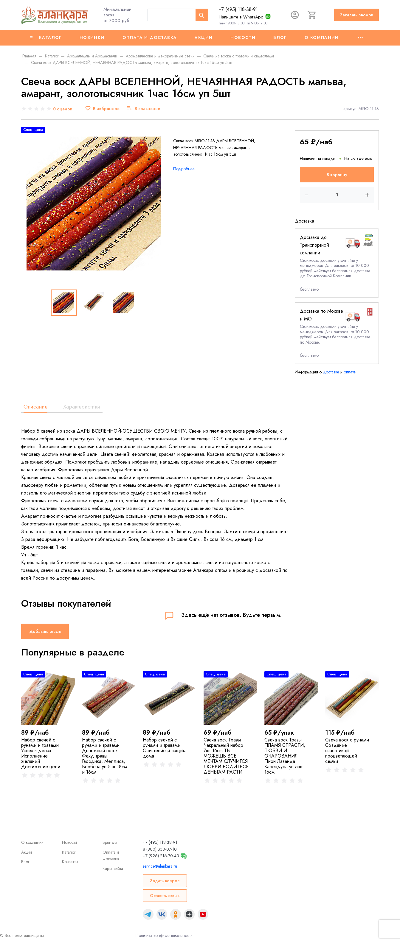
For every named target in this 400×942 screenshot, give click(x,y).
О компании (322, 37)
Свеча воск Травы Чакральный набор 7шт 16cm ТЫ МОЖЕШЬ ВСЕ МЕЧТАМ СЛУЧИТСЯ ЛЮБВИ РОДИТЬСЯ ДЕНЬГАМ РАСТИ (226, 755)
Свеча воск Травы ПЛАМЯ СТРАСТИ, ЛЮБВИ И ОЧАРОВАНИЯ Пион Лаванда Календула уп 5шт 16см (284, 755)
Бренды (110, 842)
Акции (204, 37)
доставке (331, 372)
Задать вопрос (164, 881)
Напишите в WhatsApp (241, 17)
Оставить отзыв (164, 896)
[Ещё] (360, 38)
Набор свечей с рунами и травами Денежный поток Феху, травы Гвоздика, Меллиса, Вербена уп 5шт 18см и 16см (104, 755)
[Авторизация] (295, 15)
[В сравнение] (143, 108)
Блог (280, 37)
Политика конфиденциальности (164, 935)
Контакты (70, 862)
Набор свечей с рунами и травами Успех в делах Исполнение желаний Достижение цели (40, 753)
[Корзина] (312, 15)
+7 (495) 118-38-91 (238, 9)
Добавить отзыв (45, 631)
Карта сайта (113, 868)
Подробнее (184, 169)
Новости (242, 37)
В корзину (337, 175)
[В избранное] (102, 108)
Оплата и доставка (150, 37)
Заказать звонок (356, 15)
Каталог (46, 37)
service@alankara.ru (160, 866)
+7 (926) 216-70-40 (161, 856)
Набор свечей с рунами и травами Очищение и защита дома (165, 747)
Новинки (92, 37)
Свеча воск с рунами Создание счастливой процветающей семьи (347, 750)
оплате (350, 372)
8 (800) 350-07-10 (160, 849)
